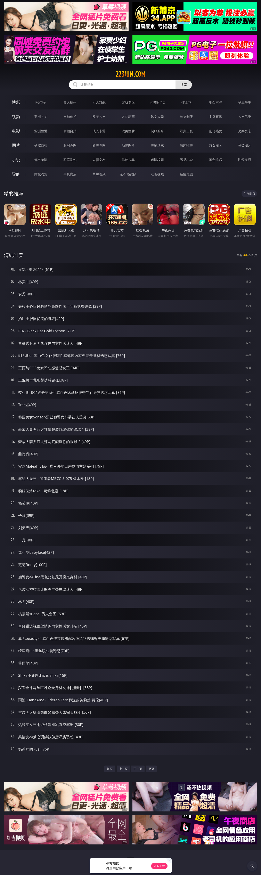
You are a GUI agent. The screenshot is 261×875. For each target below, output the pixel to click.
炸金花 (186, 102)
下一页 (137, 769)
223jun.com (130, 74)
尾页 (151, 769)
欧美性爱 (128, 131)
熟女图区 (215, 145)
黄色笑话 (215, 159)
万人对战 (99, 102)
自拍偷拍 (69, 116)
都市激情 (40, 159)
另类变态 (244, 131)
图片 (16, 145)
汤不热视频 (128, 174)
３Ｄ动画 (128, 116)
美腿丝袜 (157, 145)
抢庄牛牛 (244, 102)
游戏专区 (128, 102)
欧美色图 (99, 145)
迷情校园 (157, 159)
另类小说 (186, 159)
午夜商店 (69, 174)
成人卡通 (99, 131)
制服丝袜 (157, 131)
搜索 (183, 84)
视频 (16, 116)
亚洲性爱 (40, 131)
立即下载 (159, 866)
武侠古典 (128, 159)
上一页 (123, 769)
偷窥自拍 (40, 145)
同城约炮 (40, 174)
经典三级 (186, 131)
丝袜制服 (186, 116)
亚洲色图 (69, 145)
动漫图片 (128, 145)
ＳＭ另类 (244, 116)
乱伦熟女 (215, 131)
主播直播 (215, 116)
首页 (110, 769)
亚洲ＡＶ (40, 116)
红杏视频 (157, 174)
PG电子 (40, 102)
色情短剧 (186, 174)
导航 (16, 174)
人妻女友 (99, 159)
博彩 (16, 102)
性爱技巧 (244, 159)
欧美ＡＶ (99, 116)
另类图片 (244, 145)
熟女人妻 (157, 116)
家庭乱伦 (69, 159)
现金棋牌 (215, 102)
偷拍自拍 (69, 131)
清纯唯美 (186, 145)
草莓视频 (99, 174)
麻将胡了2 (157, 102)
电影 (16, 131)
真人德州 (69, 102)
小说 (16, 159)
